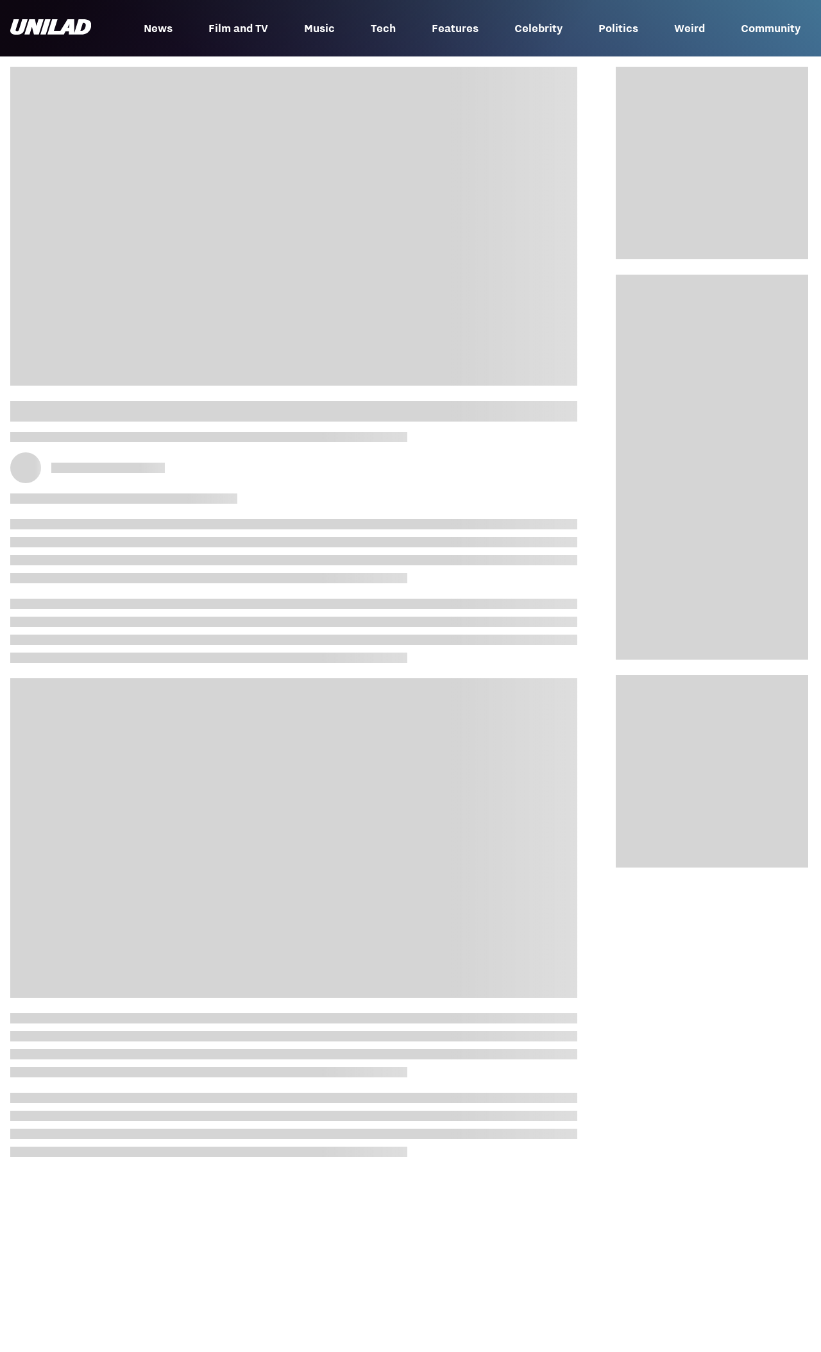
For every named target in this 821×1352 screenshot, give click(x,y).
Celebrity (538, 28)
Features (455, 28)
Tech (383, 28)
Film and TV (238, 28)
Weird (689, 28)
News (158, 28)
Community (770, 28)
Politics (618, 28)
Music (319, 28)
